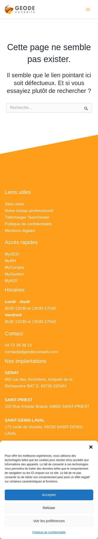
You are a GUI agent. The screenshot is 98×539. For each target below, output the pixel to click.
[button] (90, 446)
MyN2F (11, 281)
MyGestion (14, 274)
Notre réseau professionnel (29, 210)
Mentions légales (20, 230)
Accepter (49, 495)
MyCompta (14, 267)
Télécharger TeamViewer (27, 217)
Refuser (49, 508)
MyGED (12, 254)
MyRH (10, 261)
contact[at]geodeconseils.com (31, 352)
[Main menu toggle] (88, 9)
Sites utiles (14, 204)
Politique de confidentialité (48, 532)
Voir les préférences (49, 521)
